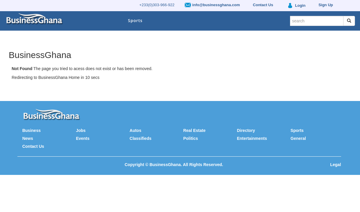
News (27, 138)
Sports (135, 20)
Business (31, 130)
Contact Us (33, 146)
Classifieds (141, 138)
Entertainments (252, 138)
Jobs (81, 130)
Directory (246, 130)
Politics (190, 138)
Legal (335, 164)
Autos (135, 130)
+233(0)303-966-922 (157, 5)
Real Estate (194, 130)
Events (82, 138)
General (298, 138)
